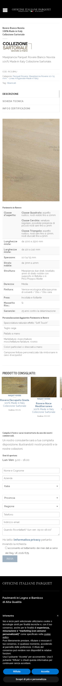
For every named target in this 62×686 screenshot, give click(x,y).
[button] (57, 615)
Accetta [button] (45, 671)
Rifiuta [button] (17, 671)
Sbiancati (11, 83)
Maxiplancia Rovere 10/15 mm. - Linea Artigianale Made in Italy (28, 77)
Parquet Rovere (20, 76)
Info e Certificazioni (16, 108)
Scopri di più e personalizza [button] (31, 679)
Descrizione (10, 93)
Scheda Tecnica (12, 101)
